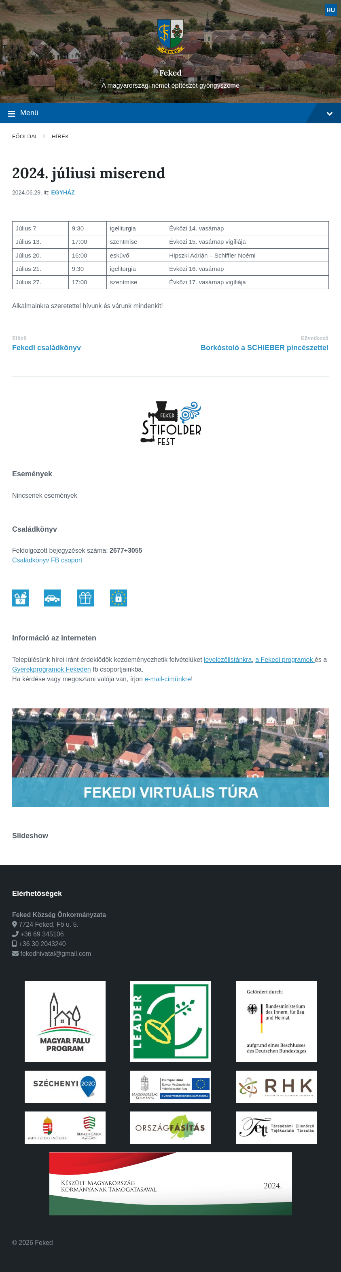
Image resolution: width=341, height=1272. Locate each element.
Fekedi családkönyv (46, 348)
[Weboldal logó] (170, 58)
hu (330, 10)
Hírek (60, 136)
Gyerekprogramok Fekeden (51, 669)
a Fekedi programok (285, 659)
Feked (170, 73)
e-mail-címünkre (167, 679)
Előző (19, 338)
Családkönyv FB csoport (47, 560)
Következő (314, 338)
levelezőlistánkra (228, 659)
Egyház (63, 192)
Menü (170, 114)
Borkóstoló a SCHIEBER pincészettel (264, 348)
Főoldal (25, 136)
